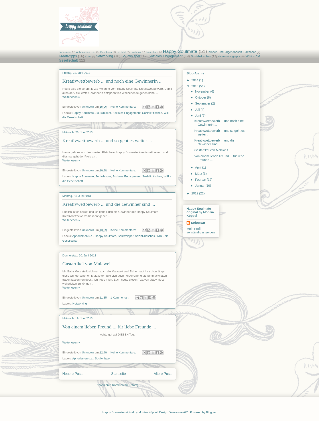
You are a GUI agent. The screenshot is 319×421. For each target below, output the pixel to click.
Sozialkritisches (201, 56)
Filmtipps (135, 51)
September (203, 103)
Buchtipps (106, 51)
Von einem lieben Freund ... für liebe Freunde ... (109, 327)
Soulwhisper (130, 56)
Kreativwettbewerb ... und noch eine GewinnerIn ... (112, 81)
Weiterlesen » (71, 97)
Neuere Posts (72, 374)
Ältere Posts (163, 374)
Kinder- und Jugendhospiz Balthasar (232, 52)
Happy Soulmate (180, 51)
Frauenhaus (152, 52)
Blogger (211, 412)
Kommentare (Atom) (125, 385)
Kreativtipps (68, 56)
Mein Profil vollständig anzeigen (201, 230)
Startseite (118, 374)
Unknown (198, 223)
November (202, 91)
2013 (195, 86)
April (198, 167)
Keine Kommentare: (123, 106)
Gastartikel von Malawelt (87, 263)
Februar (201, 179)
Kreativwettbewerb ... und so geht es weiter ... (107, 140)
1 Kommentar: (119, 297)
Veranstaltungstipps (229, 56)
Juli (198, 109)
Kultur (88, 56)
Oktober (201, 97)
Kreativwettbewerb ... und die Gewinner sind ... (108, 204)
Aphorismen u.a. (85, 51)
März (199, 173)
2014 (195, 80)
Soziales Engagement (165, 56)
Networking (104, 56)
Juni (198, 115)
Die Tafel (121, 52)
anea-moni (65, 51)
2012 (195, 193)
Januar (200, 185)
